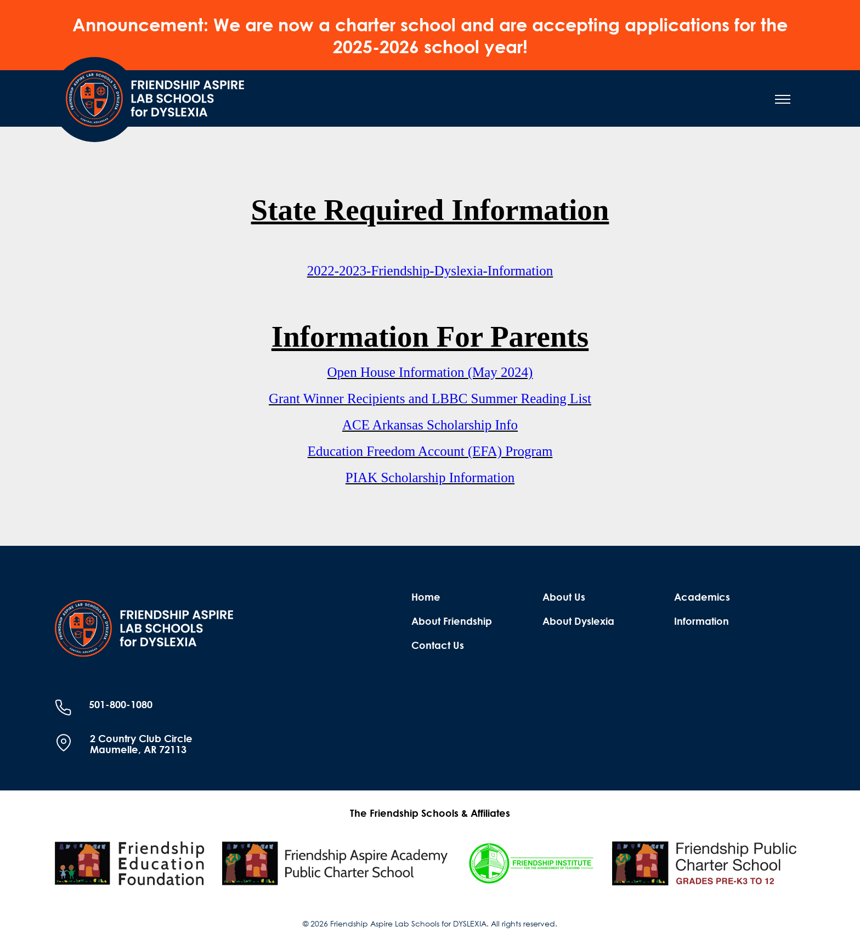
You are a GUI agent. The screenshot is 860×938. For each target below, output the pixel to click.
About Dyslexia (578, 621)
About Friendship (451, 621)
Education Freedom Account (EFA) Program (430, 451)
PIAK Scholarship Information (430, 477)
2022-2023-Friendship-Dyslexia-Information (430, 270)
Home (425, 597)
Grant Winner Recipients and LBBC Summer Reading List (430, 398)
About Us (563, 597)
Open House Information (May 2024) (430, 372)
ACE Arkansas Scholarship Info (430, 424)
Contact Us (437, 645)
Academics (702, 597)
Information (701, 621)
